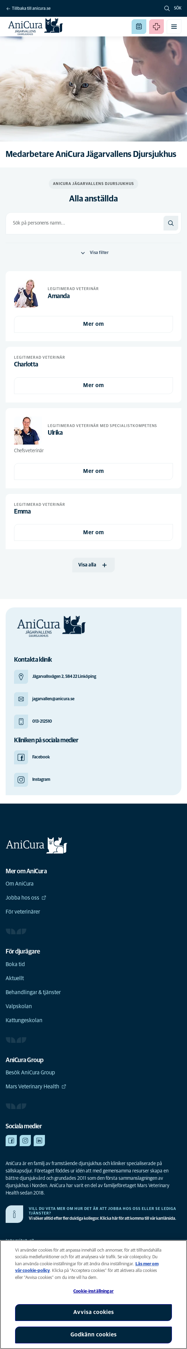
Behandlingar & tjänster (33, 992)
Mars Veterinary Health (36, 1086)
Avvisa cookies (93, 1312)
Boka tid (15, 964)
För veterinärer (23, 912)
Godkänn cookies (94, 1334)
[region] (93, 1294)
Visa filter (94, 253)
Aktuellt (15, 978)
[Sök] (170, 223)
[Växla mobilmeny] (174, 26)
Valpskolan (19, 1006)
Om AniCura (20, 884)
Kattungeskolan (24, 1020)
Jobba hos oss (26, 898)
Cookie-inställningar (93, 1291)
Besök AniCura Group (30, 1072)
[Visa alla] (93, 565)
